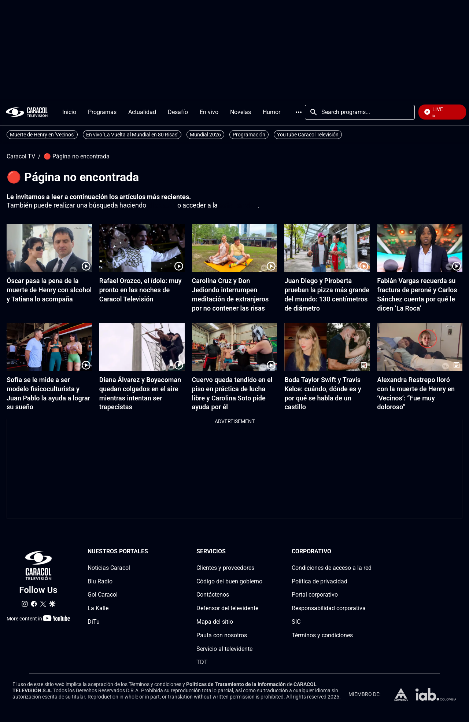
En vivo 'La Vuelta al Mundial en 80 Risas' (132, 135)
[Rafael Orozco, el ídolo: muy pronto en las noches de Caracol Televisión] (142, 248)
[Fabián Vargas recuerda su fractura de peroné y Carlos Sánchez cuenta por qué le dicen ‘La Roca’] (419, 248)
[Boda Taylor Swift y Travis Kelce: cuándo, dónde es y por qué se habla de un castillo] (327, 347)
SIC (296, 621)
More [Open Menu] (298, 112)
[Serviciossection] (260, 552)
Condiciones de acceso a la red (332, 567)
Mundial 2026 (205, 135)
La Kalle (98, 608)
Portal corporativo (315, 594)
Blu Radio (100, 581)
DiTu (94, 621)
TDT (202, 662)
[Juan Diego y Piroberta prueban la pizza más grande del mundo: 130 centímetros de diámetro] (327, 248)
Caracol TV (21, 156)
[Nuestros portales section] (150, 552)
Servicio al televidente (224, 648)
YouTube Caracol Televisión (308, 135)
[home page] (27, 112)
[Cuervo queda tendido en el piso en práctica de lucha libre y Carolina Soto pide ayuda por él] (234, 347)
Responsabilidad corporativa (329, 608)
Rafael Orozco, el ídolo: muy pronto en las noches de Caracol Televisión (140, 290)
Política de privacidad (319, 581)
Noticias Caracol (109, 567)
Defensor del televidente (227, 608)
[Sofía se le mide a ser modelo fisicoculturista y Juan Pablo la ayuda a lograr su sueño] (49, 347)
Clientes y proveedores (225, 567)
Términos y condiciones (322, 635)
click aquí (162, 205)
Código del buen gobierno (229, 581)
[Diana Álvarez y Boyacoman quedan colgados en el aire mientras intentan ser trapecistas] (142, 347)
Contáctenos (212, 594)
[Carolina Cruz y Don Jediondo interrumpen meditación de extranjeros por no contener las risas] (234, 248)
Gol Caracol (103, 594)
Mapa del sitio (214, 621)
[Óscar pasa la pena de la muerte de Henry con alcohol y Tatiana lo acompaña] (49, 248)
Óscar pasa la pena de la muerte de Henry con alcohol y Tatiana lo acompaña (49, 290)
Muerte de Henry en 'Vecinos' (42, 135)
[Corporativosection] (369, 552)
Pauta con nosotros (221, 635)
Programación (249, 135)
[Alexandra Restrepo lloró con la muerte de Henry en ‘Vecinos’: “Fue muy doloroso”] (419, 347)
